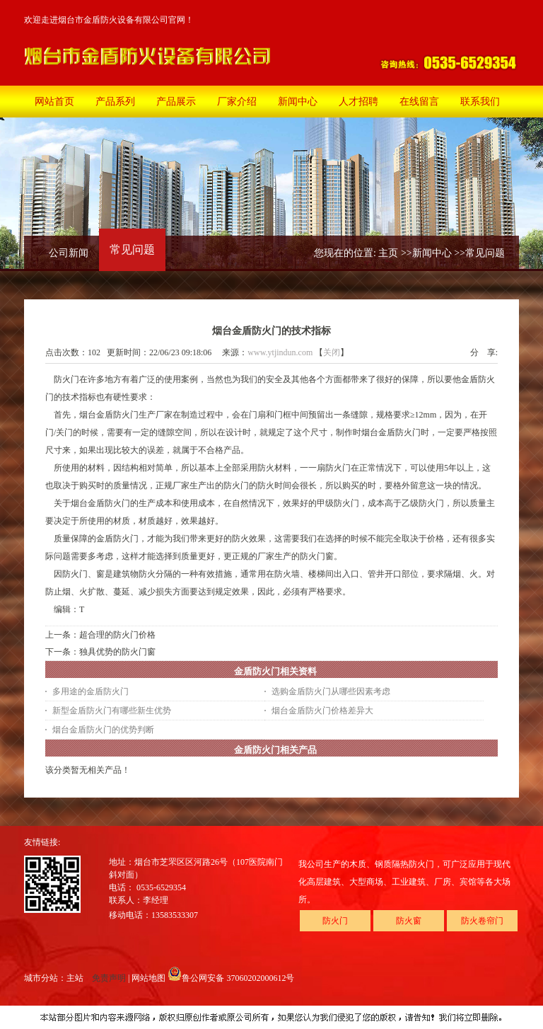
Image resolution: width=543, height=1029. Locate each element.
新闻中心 (432, 253)
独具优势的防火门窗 (117, 652)
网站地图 (148, 978)
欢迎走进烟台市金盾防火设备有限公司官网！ (109, 20)
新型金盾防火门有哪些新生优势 (111, 710)
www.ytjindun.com (280, 352)
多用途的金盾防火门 (90, 691)
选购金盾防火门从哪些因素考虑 (331, 691)
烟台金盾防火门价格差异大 (322, 710)
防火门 (335, 921)
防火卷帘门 (482, 921)
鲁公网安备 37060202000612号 (231, 978)
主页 (388, 253)
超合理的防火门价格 (117, 635)
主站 (74, 978)
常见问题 (485, 253)
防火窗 (408, 921)
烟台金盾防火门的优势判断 (103, 730)
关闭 (331, 352)
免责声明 (109, 978)
